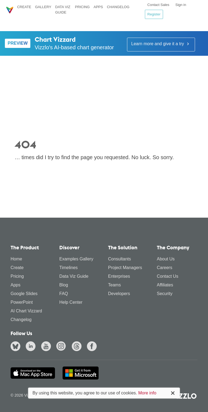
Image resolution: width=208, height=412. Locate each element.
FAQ (63, 293)
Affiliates (165, 285)
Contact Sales (158, 5)
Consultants (119, 259)
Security (165, 293)
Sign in (180, 5)
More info (147, 393)
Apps (98, 7)
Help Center (70, 302)
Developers (119, 293)
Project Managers (125, 267)
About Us (166, 259)
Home (16, 259)
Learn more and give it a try (161, 44)
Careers (164, 267)
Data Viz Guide (62, 9)
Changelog (118, 7)
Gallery (43, 7)
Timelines (68, 267)
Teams (114, 285)
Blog (63, 285)
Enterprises (119, 276)
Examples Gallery (76, 259)
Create (24, 7)
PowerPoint (22, 302)
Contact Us (167, 276)
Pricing (82, 7)
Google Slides (24, 293)
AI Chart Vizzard (26, 311)
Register (153, 14)
